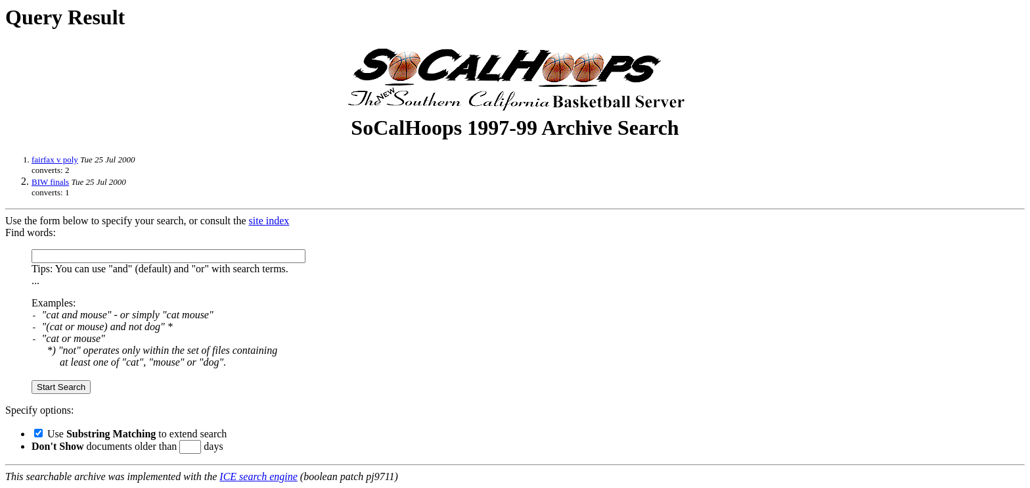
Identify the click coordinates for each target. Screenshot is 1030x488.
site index (269, 220)
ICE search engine (258, 476)
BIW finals (50, 182)
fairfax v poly (55, 159)
